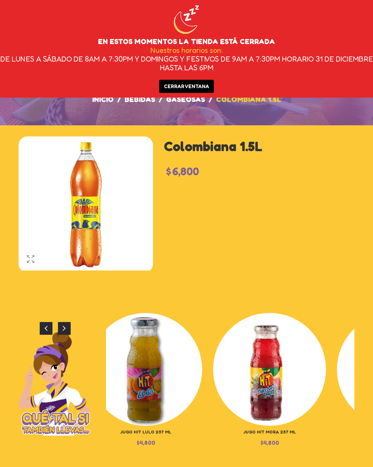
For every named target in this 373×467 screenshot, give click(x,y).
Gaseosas (185, 99)
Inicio (103, 99)
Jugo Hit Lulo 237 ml (145, 432)
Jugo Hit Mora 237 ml (269, 432)
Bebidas (140, 99)
